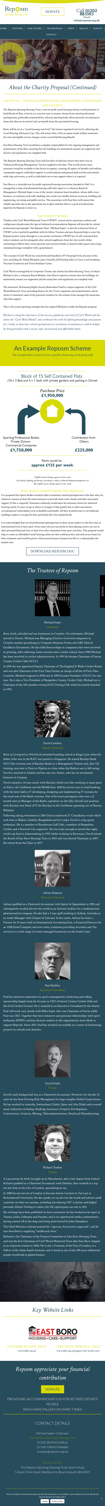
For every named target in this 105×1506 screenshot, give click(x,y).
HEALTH (83, 28)
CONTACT (51, 34)
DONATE (52, 11)
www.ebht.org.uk (27, 1351)
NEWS (71, 28)
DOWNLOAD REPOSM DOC (52, 551)
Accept (45, 1501)
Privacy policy (57, 1501)
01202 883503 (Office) (52, 1442)
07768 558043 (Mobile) (52, 1447)
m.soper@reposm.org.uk (52, 1451)
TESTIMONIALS (55, 28)
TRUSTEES (17, 28)
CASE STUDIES (34, 28)
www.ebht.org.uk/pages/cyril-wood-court (78, 1351)
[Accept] (101, 1498)
